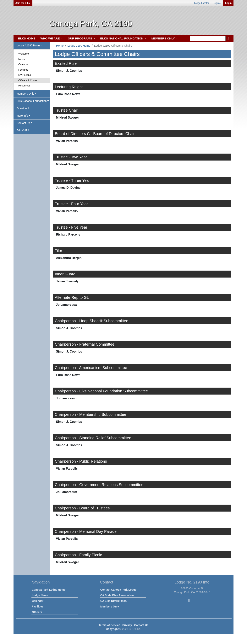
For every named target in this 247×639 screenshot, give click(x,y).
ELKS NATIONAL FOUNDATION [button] (122, 38)
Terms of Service (109, 625)
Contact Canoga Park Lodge (118, 589)
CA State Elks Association (117, 595)
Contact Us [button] (23, 123)
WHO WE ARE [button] (50, 38)
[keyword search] (208, 38)
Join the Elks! (22, 3)
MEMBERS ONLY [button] (163, 38)
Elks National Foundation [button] (32, 101)
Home (59, 45)
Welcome (23, 53)
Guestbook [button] (23, 108)
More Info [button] (22, 115)
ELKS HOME (26, 38)
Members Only (109, 606)
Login (228, 3)
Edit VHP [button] (23, 130)
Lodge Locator (201, 3)
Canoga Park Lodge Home (48, 589)
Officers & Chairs (27, 80)
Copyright (112, 628)
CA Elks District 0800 (113, 600)
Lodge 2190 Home (78, 45)
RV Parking (24, 74)
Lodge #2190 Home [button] (28, 45)
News (21, 59)
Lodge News (40, 595)
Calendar (23, 64)
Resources (24, 85)
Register (217, 3)
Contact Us (141, 625)
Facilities (23, 69)
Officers (37, 612)
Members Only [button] (25, 93)
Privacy (127, 625)
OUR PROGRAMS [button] (80, 38)
